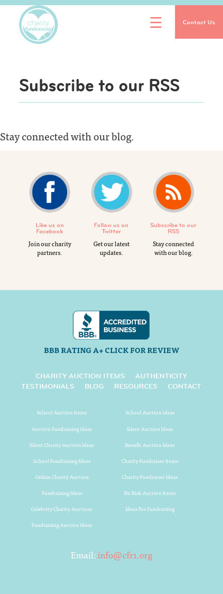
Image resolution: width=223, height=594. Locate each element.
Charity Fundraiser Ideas (150, 477)
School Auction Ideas (149, 412)
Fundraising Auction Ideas (61, 525)
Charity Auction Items (80, 375)
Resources (135, 386)
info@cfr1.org (125, 554)
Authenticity (161, 375)
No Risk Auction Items (150, 493)
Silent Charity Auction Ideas (61, 445)
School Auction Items (62, 412)
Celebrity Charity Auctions (61, 509)
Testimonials (47, 386)
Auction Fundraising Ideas (61, 429)
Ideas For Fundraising (149, 509)
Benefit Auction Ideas (149, 445)
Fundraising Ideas (62, 493)
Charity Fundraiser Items (149, 461)
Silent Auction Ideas (149, 429)
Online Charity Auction (62, 477)
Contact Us (199, 22)
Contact (184, 386)
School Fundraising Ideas (61, 461)
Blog (94, 386)
